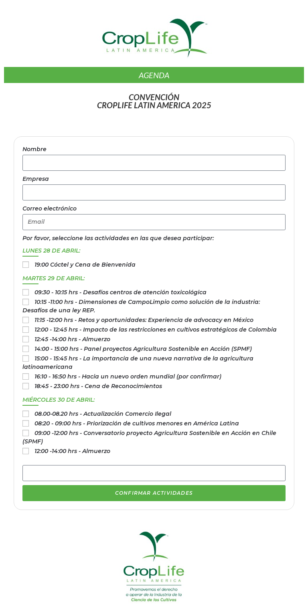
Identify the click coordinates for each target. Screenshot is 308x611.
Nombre (34, 149)
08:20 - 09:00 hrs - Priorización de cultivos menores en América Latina (136, 423)
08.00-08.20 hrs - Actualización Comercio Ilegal (102, 413)
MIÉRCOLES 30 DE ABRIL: (58, 399)
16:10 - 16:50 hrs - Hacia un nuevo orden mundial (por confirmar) (127, 376)
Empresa (35, 178)
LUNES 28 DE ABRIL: (51, 250)
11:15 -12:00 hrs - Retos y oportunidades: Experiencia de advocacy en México (143, 320)
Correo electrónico (49, 208)
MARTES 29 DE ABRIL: (53, 278)
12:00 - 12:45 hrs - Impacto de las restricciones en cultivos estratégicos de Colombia (155, 329)
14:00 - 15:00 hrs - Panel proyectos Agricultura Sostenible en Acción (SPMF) (143, 348)
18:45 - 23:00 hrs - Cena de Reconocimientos (98, 386)
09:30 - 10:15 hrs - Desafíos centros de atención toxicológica (120, 292)
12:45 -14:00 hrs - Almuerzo (72, 339)
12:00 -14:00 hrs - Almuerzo (72, 451)
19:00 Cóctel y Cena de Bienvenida (85, 264)
